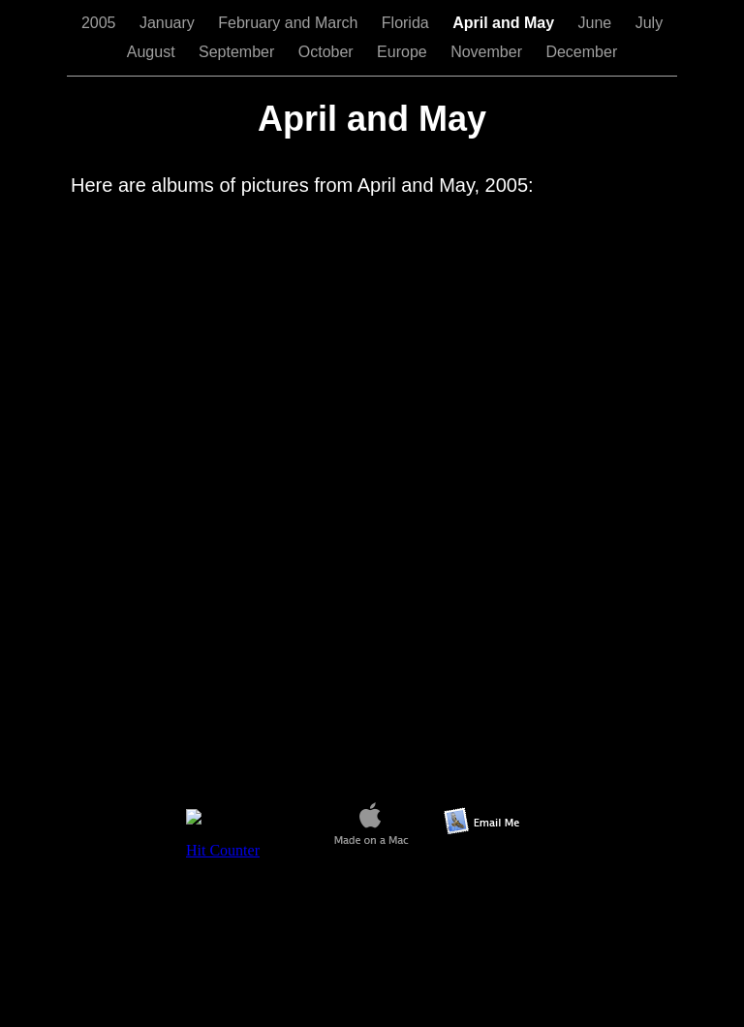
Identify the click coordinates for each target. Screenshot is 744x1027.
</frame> (244, 845)
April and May (505, 23)
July (649, 23)
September (239, 52)
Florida (407, 23)
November (488, 52)
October (327, 52)
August (153, 52)
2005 (100, 23)
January (169, 23)
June (597, 23)
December (581, 52)
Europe (404, 52)
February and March (290, 23)
